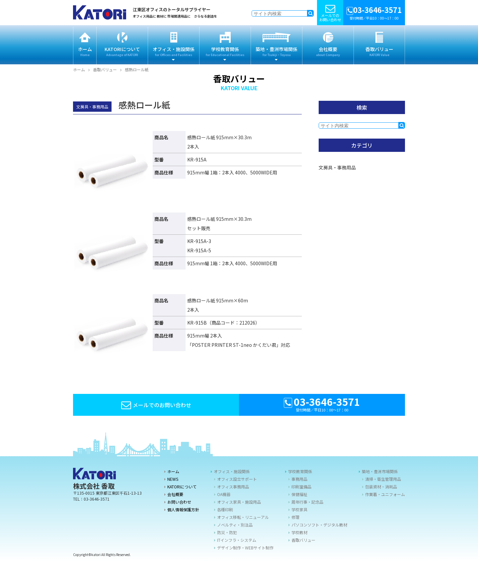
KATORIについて (122, 45)
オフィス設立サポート (237, 479)
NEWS (172, 479)
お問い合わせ (179, 502)
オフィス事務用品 (233, 486)
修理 (295, 517)
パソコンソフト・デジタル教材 (319, 525)
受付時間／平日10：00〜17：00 (374, 12)
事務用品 (299, 479)
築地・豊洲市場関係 (276, 45)
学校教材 (299, 532)
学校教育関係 (225, 45)
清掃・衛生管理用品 (383, 479)
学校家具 (299, 509)
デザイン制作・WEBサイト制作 (245, 547)
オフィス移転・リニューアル (243, 517)
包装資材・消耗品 (381, 486)
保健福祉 (299, 494)
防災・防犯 (227, 532)
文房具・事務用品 (337, 167)
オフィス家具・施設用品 (239, 502)
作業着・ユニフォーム (385, 494)
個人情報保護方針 (183, 509)
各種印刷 (225, 509)
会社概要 (328, 45)
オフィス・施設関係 (173, 45)
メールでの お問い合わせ (330, 12)
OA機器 (223, 494)
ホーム (84, 45)
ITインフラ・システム (236, 540)
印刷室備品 (301, 486)
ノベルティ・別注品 (235, 525)
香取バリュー (379, 45)
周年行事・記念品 (307, 502)
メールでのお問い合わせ (156, 405)
